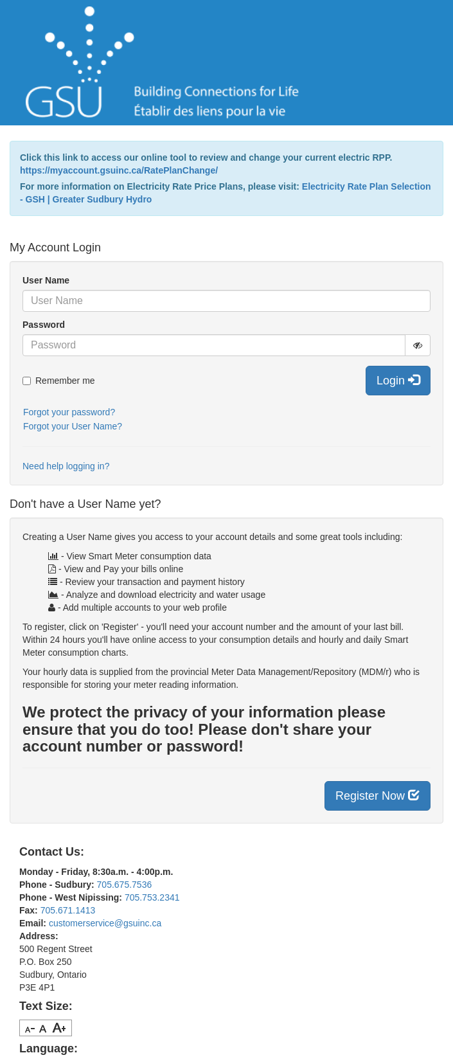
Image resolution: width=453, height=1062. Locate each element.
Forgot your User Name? (72, 426)
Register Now (377, 795)
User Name (45, 280)
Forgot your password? (69, 412)
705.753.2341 (152, 897)
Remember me (58, 380)
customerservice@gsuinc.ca (105, 923)
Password (43, 325)
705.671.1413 (68, 910)
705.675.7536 (124, 884)
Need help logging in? (65, 466)
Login (398, 380)
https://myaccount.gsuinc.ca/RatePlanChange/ (119, 170)
